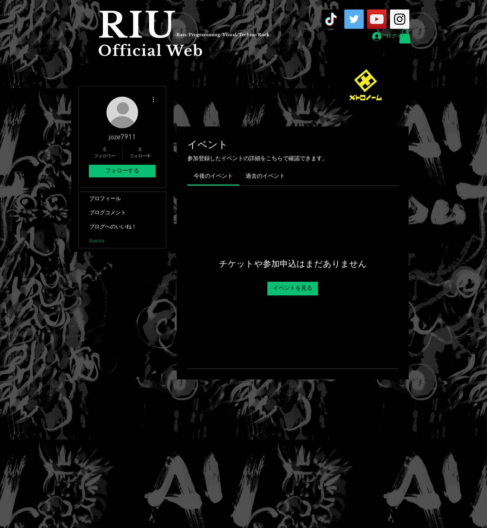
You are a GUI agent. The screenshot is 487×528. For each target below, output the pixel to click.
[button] (405, 36)
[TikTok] (331, 19)
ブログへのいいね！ (113, 227)
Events (96, 241)
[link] (213, 176)
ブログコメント (107, 213)
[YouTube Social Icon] (377, 19)
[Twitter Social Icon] (354, 19)
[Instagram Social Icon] (399, 19)
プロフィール (105, 199)
